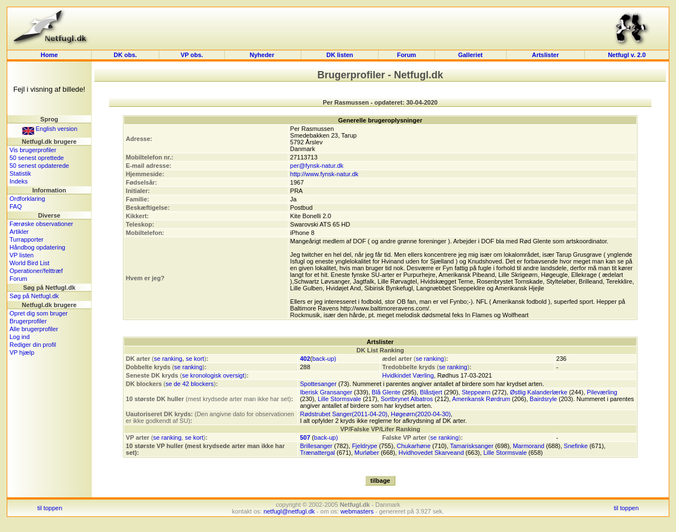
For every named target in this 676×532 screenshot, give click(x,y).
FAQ (16, 206)
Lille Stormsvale (339, 399)
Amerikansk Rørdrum (481, 399)
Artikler (19, 231)
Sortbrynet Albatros (407, 399)
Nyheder (263, 54)
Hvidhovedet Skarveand (431, 452)
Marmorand (528, 445)
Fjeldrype (364, 445)
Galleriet (470, 54)
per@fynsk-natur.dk (317, 165)
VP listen (22, 255)
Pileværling (602, 392)
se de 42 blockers (190, 383)
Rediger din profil (33, 344)
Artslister (545, 54)
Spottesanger (318, 383)
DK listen (340, 54)
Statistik (20, 173)
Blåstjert (431, 392)
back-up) (324, 358)
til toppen (50, 508)
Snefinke (576, 445)
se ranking (168, 358)
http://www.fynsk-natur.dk (324, 174)
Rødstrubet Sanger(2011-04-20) (343, 414)
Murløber (366, 452)
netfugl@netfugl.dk (289, 511)
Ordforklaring (27, 198)
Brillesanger (316, 445)
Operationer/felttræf (36, 270)
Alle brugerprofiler (34, 329)
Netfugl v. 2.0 (627, 54)
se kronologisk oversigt (213, 375)
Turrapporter (27, 239)
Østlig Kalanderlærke (539, 392)
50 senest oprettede (37, 157)
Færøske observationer (41, 223)
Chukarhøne (414, 445)
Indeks (18, 181)
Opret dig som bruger (39, 313)
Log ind (20, 336)
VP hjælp (22, 352)
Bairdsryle (543, 399)
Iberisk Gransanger (326, 392)
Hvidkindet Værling (407, 375)
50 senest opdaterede (39, 165)
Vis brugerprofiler (33, 150)
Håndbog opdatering (37, 247)
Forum (406, 54)
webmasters (357, 511)
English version (50, 128)
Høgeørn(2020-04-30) (421, 414)
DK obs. (125, 54)
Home (49, 54)
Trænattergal (317, 452)
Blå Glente (386, 392)
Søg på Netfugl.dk (34, 296)
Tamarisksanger (472, 445)
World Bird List (29, 263)
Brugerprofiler (28, 321)
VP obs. (192, 54)
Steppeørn (476, 392)
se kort (195, 358)
